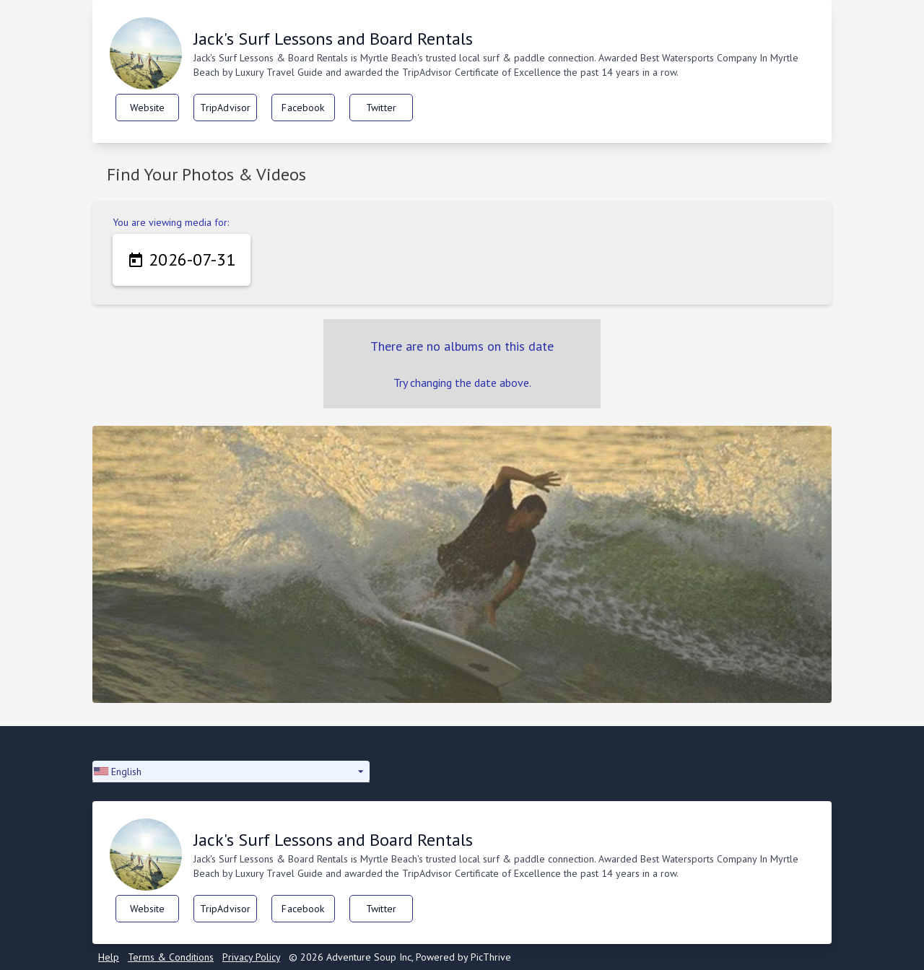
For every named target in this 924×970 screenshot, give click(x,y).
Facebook (303, 107)
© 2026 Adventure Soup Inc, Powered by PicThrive (400, 957)
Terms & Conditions (171, 957)
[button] (231, 771)
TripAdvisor (225, 107)
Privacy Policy (251, 957)
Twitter (381, 107)
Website (147, 107)
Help (108, 957)
